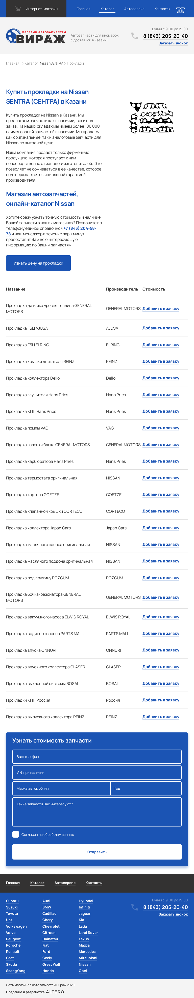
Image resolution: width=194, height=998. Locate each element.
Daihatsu (50, 938)
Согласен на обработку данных (47, 834)
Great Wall (51, 964)
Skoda (11, 964)
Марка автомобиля (61, 788)
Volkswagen (16, 926)
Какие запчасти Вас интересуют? (97, 812)
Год (146, 788)
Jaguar (85, 913)
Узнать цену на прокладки (38, 263)
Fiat (45, 945)
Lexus (84, 938)
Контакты (162, 8)
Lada (83, 926)
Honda (48, 970)
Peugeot (13, 938)
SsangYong (16, 970)
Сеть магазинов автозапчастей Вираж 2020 (40, 985)
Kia (81, 919)
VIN (97, 772)
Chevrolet (51, 926)
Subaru (12, 900)
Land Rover (88, 932)
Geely (47, 957)
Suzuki (12, 907)
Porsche (13, 945)
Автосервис (134, 8)
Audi (46, 900)
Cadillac (49, 913)
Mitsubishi (88, 957)
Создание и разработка (35, 992)
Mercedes (87, 951)
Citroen (49, 932)
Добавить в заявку (160, 308)
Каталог (107, 8)
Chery (47, 919)
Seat (10, 957)
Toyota (12, 913)
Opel (83, 970)
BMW (46, 907)
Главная (83, 8)
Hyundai (86, 900)
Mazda (84, 945)
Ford (46, 951)
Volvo (11, 932)
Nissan (85, 964)
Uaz (9, 919)
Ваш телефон (97, 756)
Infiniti (84, 907)
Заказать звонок (173, 43)
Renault (12, 951)
